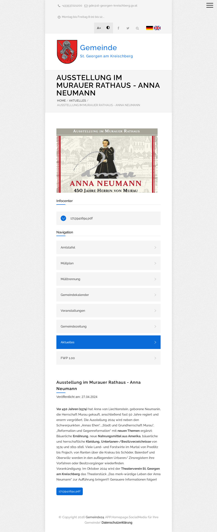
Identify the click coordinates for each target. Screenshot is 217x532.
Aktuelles (67, 342)
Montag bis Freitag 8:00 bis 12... (83, 17)
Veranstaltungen (73, 310)
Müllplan (67, 263)
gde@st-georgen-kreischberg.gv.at (113, 5)
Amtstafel (68, 247)
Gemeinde (106, 50)
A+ (99, 28)
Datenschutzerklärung (117, 522)
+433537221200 (72, 5)
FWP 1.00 (68, 358)
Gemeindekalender (75, 295)
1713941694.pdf (81, 218)
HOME (61, 100)
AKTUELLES (77, 100)
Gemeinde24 (95, 517)
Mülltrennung (70, 279)
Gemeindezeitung (74, 326)
